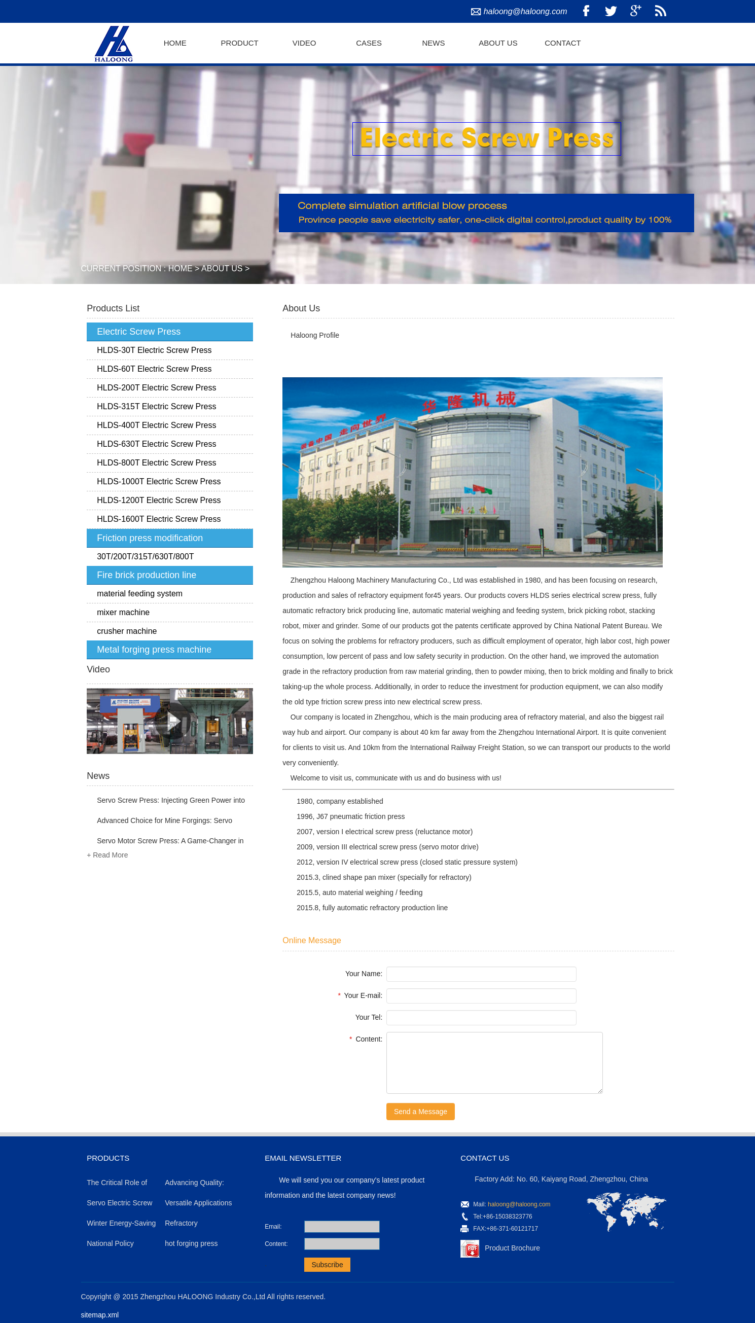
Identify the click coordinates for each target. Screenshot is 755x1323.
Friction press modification (150, 538)
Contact (563, 43)
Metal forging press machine (154, 650)
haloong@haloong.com (525, 11)
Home (175, 43)
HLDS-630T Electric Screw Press (156, 444)
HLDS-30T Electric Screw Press (154, 350)
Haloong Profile (315, 335)
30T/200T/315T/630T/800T (145, 556)
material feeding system (140, 593)
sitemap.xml (100, 1315)
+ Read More (107, 855)
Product (240, 43)
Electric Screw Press (139, 332)
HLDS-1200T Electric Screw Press (159, 500)
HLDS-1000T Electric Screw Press (159, 481)
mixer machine (123, 612)
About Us (498, 43)
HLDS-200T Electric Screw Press (156, 387)
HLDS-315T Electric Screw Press (156, 406)
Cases (369, 43)
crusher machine (127, 631)
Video (304, 43)
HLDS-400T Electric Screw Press (156, 425)
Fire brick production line (146, 575)
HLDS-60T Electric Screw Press (154, 369)
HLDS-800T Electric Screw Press (156, 462)
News (433, 43)
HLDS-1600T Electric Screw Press (159, 519)
